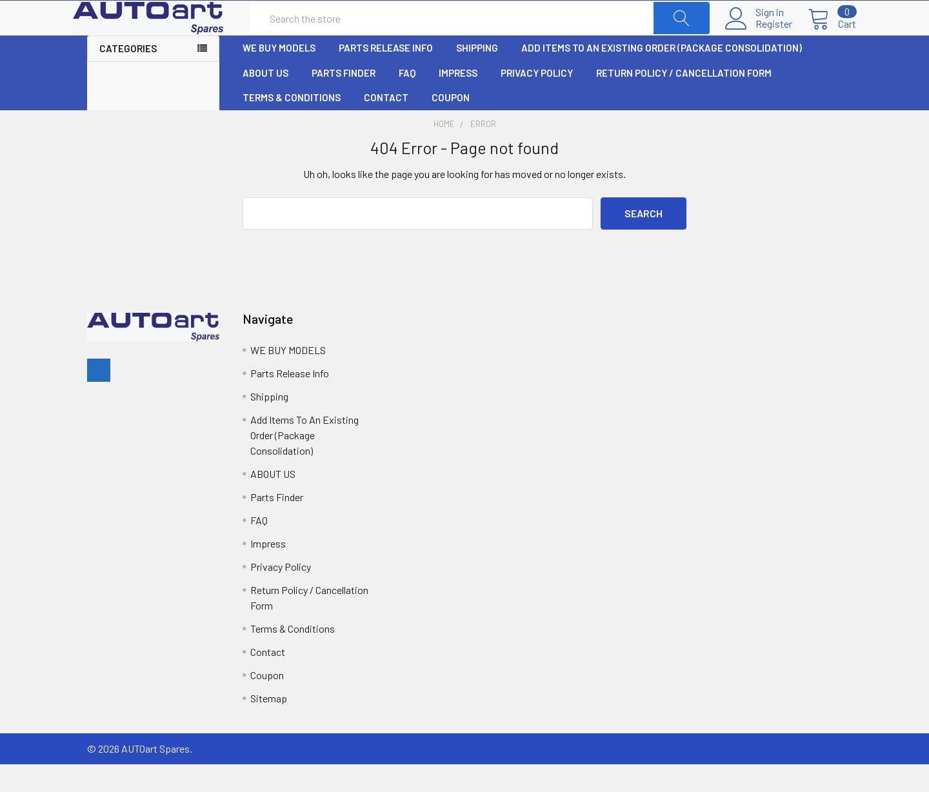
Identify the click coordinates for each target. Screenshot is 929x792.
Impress (458, 101)
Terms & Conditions (292, 126)
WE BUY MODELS (279, 76)
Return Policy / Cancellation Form (684, 101)
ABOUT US (265, 101)
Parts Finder (343, 101)
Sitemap (268, 726)
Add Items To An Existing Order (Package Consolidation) (661, 76)
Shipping (477, 76)
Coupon (451, 126)
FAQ (407, 101)
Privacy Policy (537, 101)
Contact (386, 126)
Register (759, 38)
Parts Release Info (386, 76)
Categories (128, 77)
